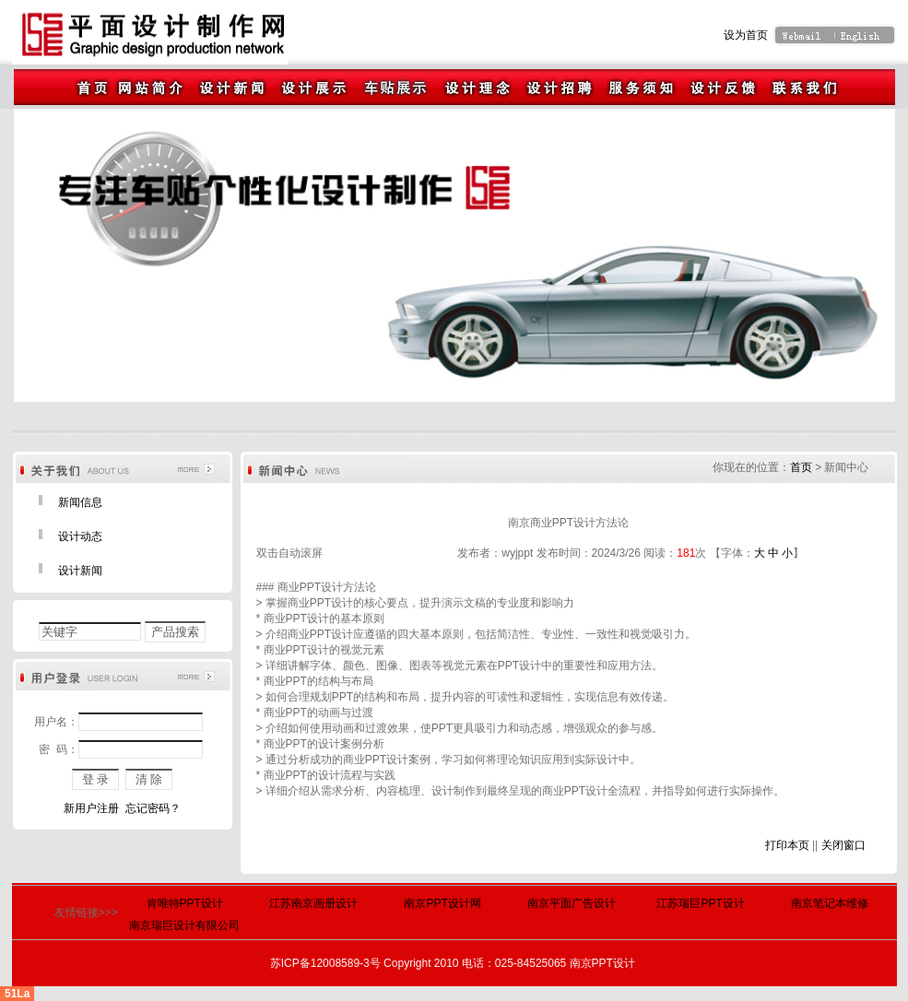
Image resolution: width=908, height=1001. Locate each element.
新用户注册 (91, 808)
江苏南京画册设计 (313, 903)
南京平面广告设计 (571, 903)
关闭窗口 (843, 845)
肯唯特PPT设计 (185, 903)
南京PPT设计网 (442, 903)
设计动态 (80, 536)
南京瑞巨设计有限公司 (184, 925)
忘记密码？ (153, 808)
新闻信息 (80, 502)
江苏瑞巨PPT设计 (700, 903)
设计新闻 (80, 570)
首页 (801, 467)
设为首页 (746, 35)
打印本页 (787, 845)
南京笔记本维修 (829, 903)
